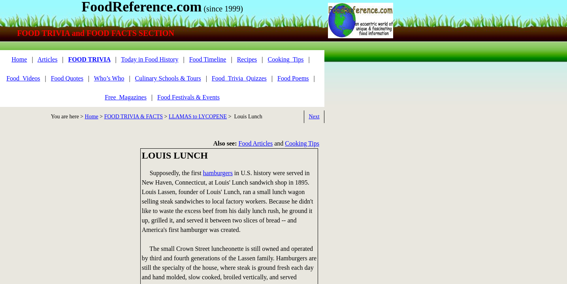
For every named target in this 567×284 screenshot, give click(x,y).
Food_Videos (23, 78)
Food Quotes (67, 78)
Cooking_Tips (286, 59)
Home (91, 117)
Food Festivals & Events (188, 97)
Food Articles (256, 143)
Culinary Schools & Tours (168, 78)
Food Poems (293, 78)
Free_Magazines (126, 97)
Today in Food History (149, 59)
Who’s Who (109, 78)
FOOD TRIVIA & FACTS (133, 117)
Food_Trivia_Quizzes (239, 78)
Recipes (247, 59)
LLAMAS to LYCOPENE (198, 117)
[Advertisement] (67, 203)
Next (314, 117)
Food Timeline (207, 59)
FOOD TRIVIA (89, 59)
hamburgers (218, 173)
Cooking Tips (302, 143)
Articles (48, 59)
